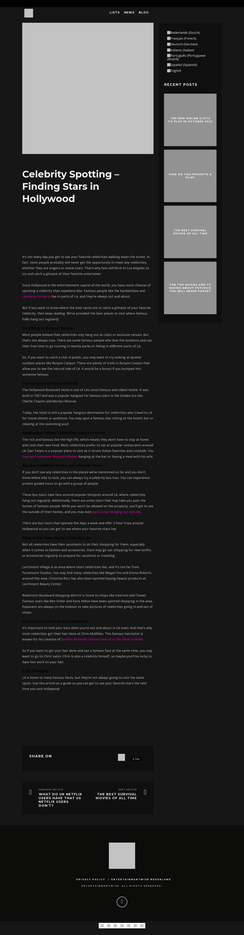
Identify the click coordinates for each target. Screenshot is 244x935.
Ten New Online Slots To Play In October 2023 (190, 120)
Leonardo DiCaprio (36, 296)
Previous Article (51, 790)
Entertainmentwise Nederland (141, 879)
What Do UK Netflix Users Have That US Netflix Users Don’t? (60, 800)
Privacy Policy (90, 879)
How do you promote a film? (190, 176)
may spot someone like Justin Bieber (50, 456)
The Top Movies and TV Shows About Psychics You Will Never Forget (190, 287)
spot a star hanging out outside (116, 512)
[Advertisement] (88, 229)
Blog (144, 12)
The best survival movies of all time (116, 796)
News (129, 12)
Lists (115, 12)
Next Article (127, 790)
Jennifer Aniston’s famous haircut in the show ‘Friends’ (102, 639)
